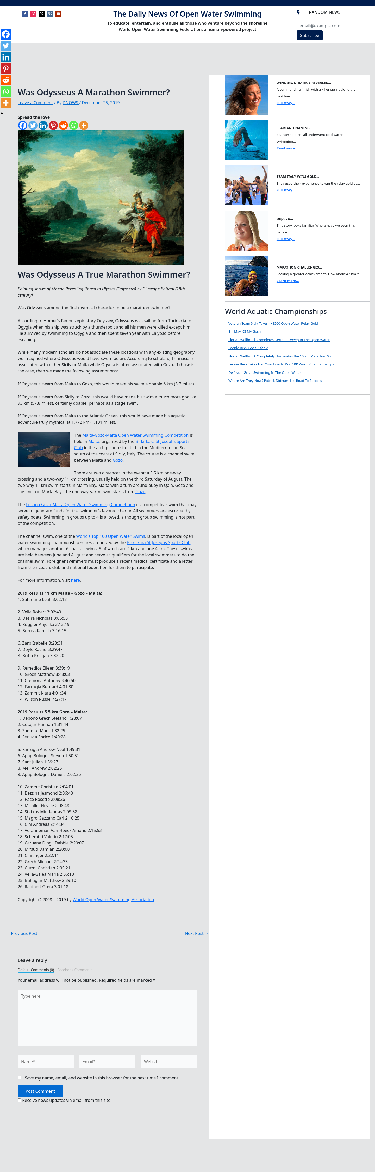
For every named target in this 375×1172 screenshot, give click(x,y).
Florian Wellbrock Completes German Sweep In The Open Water (279, 339)
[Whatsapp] (73, 125)
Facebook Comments (75, 969)
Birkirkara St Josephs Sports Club (159, 542)
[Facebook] (22, 125)
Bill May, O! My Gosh (244, 331)
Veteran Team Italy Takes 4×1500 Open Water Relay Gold (273, 323)
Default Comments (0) (36, 969)
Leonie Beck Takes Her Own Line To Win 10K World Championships (281, 364)
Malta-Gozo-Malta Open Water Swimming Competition (135, 435)
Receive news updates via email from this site (64, 1100)
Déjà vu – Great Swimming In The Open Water (264, 372)
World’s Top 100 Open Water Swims (110, 536)
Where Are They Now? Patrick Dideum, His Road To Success (275, 380)
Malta (93, 441)
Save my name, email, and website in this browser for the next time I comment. (102, 1078)
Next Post (197, 933)
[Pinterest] (53, 125)
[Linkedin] (43, 125)
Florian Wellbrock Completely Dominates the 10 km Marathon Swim (281, 356)
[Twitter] (33, 125)
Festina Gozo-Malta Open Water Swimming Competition (80, 504)
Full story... (286, 103)
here (75, 580)
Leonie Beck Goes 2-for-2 (248, 347)
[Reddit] (63, 125)
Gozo (118, 460)
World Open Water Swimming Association (113, 899)
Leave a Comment (35, 103)
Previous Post (21, 933)
